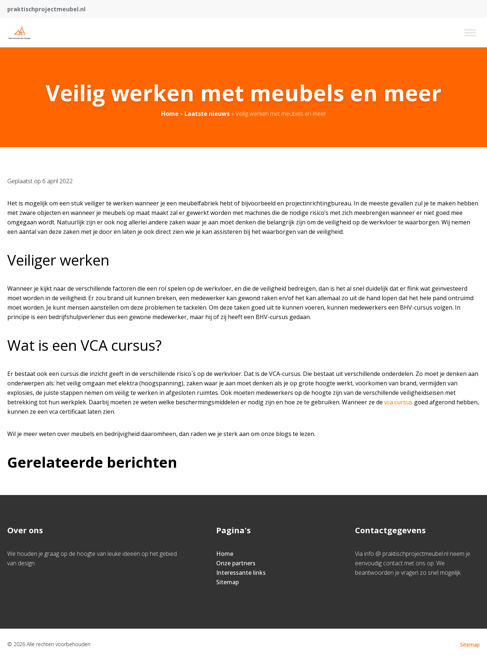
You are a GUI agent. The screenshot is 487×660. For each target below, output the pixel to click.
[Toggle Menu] (470, 32)
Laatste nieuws (207, 114)
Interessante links (241, 573)
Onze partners (236, 563)
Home (170, 114)
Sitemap (227, 582)
